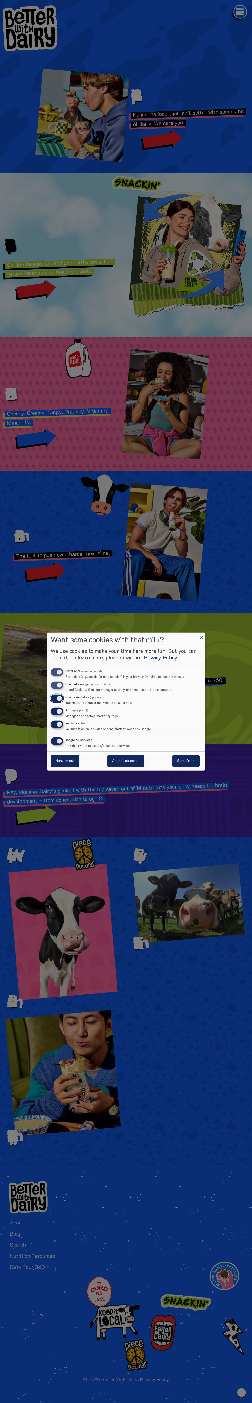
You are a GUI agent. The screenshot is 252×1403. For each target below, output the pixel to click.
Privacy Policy (160, 658)
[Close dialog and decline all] (201, 636)
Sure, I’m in (186, 761)
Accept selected (126, 761)
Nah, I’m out (65, 761)
